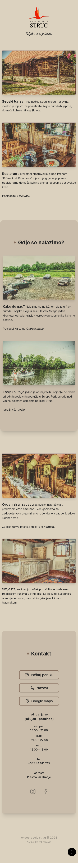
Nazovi (39, 688)
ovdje (21, 409)
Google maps (39, 701)
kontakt (49, 526)
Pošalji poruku (39, 675)
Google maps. (35, 328)
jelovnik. (24, 196)
